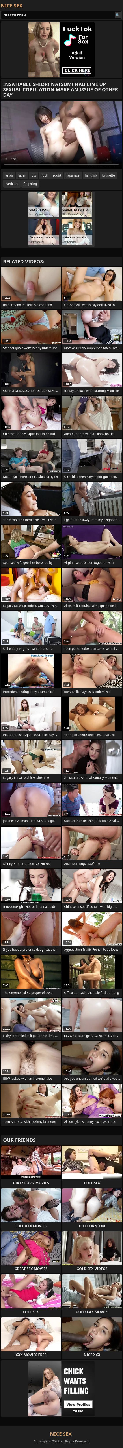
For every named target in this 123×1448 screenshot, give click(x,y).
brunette (108, 175)
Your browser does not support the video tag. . (61, 135)
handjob (91, 175)
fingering (30, 184)
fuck (44, 175)
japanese (73, 175)
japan (22, 175)
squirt (57, 175)
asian (9, 175)
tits (34, 175)
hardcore (11, 184)
